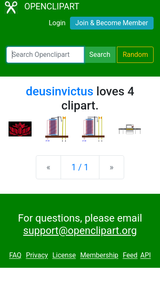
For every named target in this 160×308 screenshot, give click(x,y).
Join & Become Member (112, 23)
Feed (130, 256)
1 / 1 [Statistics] (80, 167)
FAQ (15, 256)
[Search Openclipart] (45, 55)
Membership (99, 256)
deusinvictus (59, 91)
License (64, 256)
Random (135, 54)
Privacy (37, 256)
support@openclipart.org (80, 231)
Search (99, 54)
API (145, 256)
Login (57, 23)
